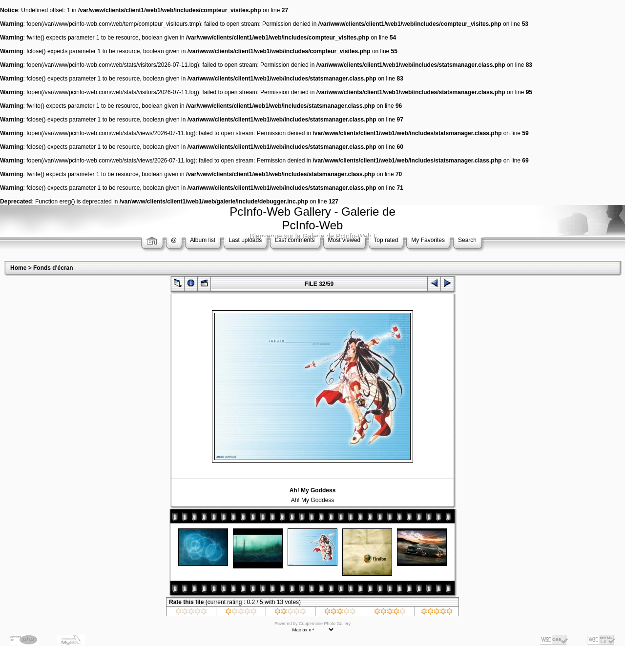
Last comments (294, 240)
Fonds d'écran (53, 267)
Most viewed (344, 240)
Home (18, 267)
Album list (202, 240)
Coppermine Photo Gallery (325, 623)
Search (467, 240)
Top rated (386, 240)
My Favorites (428, 240)
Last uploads (245, 240)
